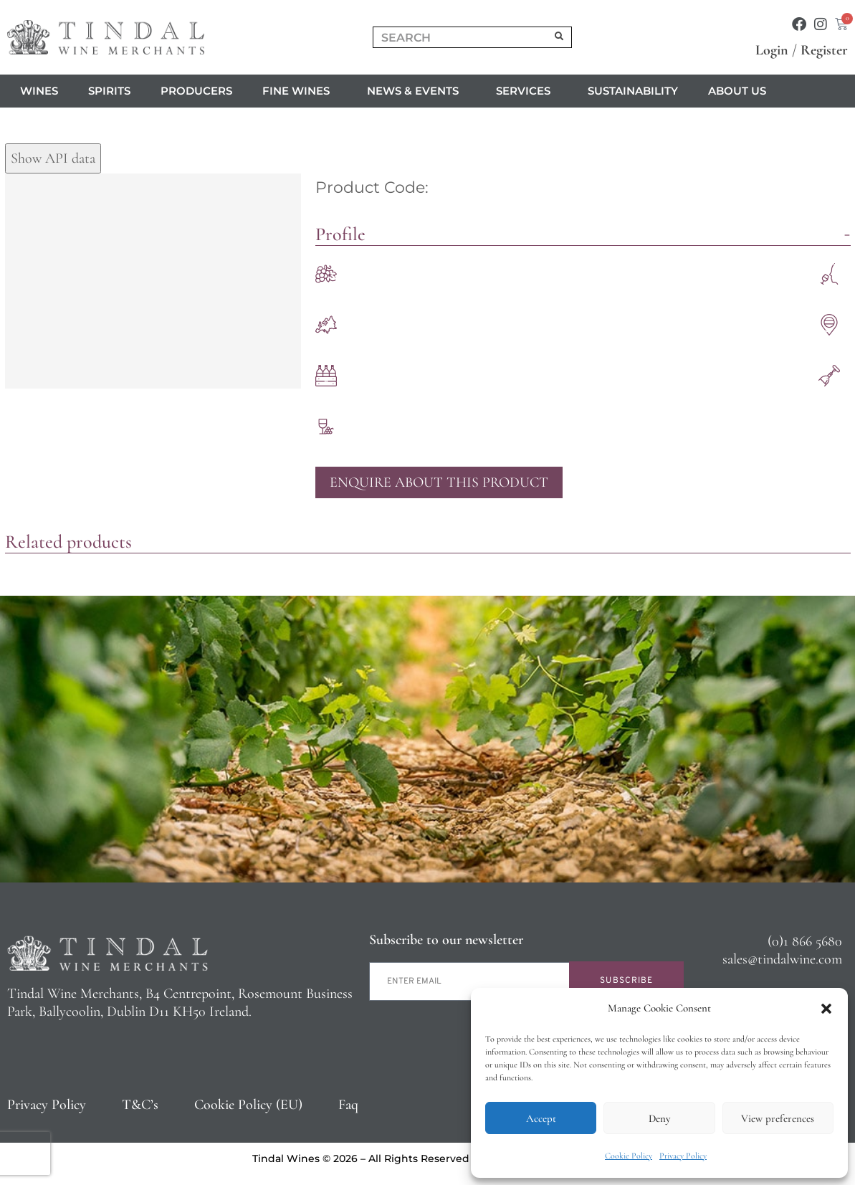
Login (771, 50)
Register (824, 50)
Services (527, 91)
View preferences (777, 1118)
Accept (541, 1118)
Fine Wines (299, 91)
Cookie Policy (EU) (248, 1104)
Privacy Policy (683, 1156)
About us (740, 91)
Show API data (53, 158)
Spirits (109, 90)
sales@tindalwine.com (782, 959)
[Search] (559, 37)
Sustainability (633, 90)
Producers (196, 90)
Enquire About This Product (439, 482)
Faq (348, 1104)
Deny (659, 1118)
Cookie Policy (628, 1156)
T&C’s (140, 1104)
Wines (39, 90)
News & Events (416, 91)
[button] (826, 1008)
